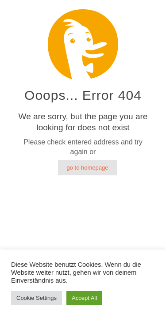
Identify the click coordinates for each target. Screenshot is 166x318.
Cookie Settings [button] (36, 298)
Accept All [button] (84, 298)
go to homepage (87, 167)
